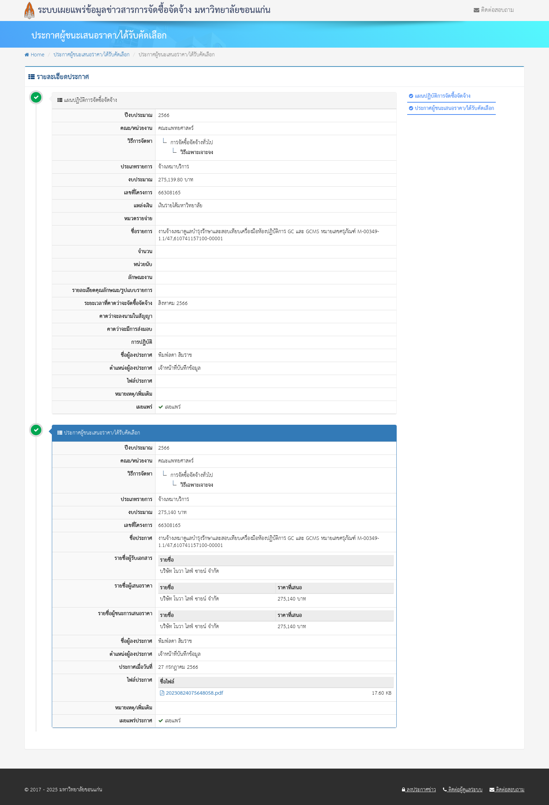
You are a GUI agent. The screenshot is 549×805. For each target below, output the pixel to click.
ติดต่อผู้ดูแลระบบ (462, 789)
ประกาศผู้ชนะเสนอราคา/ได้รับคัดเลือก (92, 55)
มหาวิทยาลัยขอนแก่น (81, 789)
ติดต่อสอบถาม (494, 9)
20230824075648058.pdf (191, 693)
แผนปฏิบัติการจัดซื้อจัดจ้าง (440, 96)
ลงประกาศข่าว (419, 789)
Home (34, 55)
